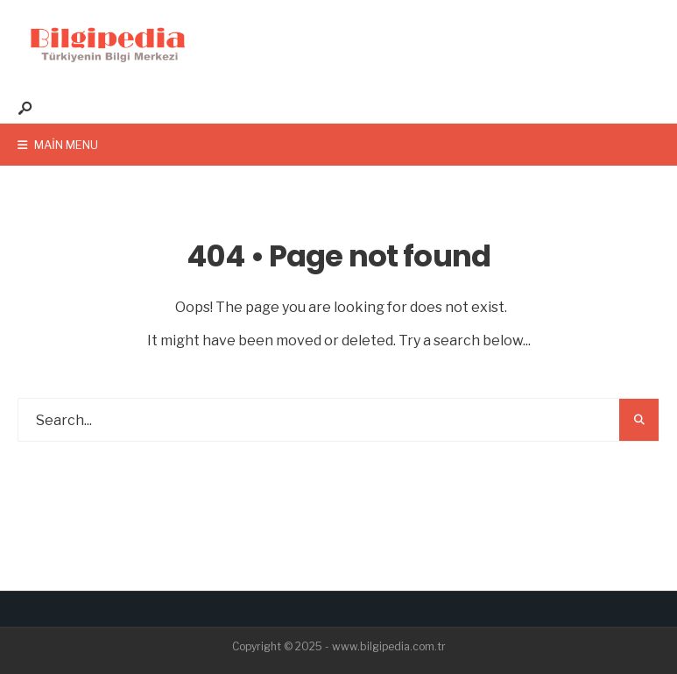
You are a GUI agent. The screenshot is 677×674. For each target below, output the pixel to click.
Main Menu (58, 145)
